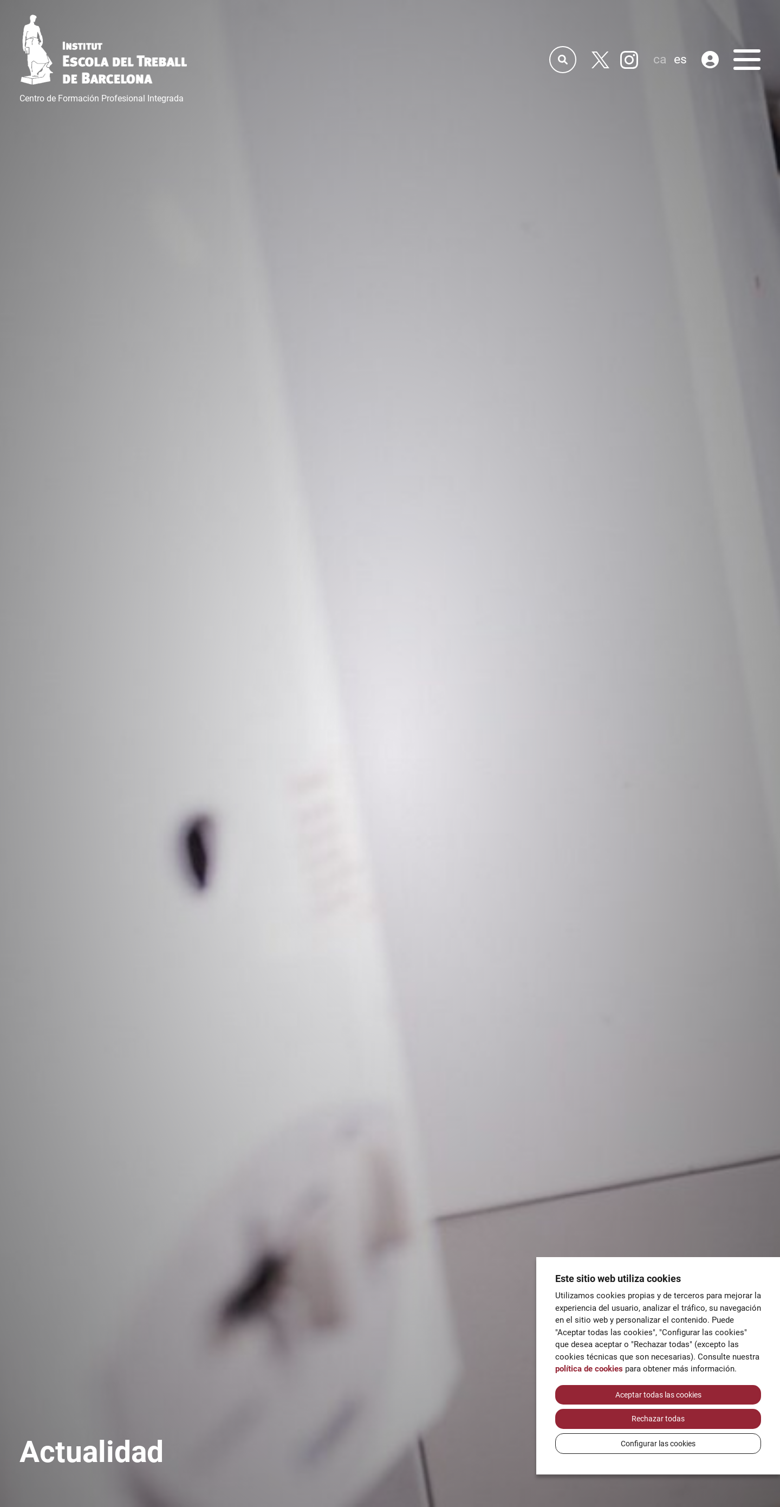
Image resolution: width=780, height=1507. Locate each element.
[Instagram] (629, 59)
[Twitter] (600, 59)
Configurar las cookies (658, 1443)
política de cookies (589, 1369)
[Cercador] (562, 59)
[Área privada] (710, 59)
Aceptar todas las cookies (658, 1394)
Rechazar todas (658, 1418)
